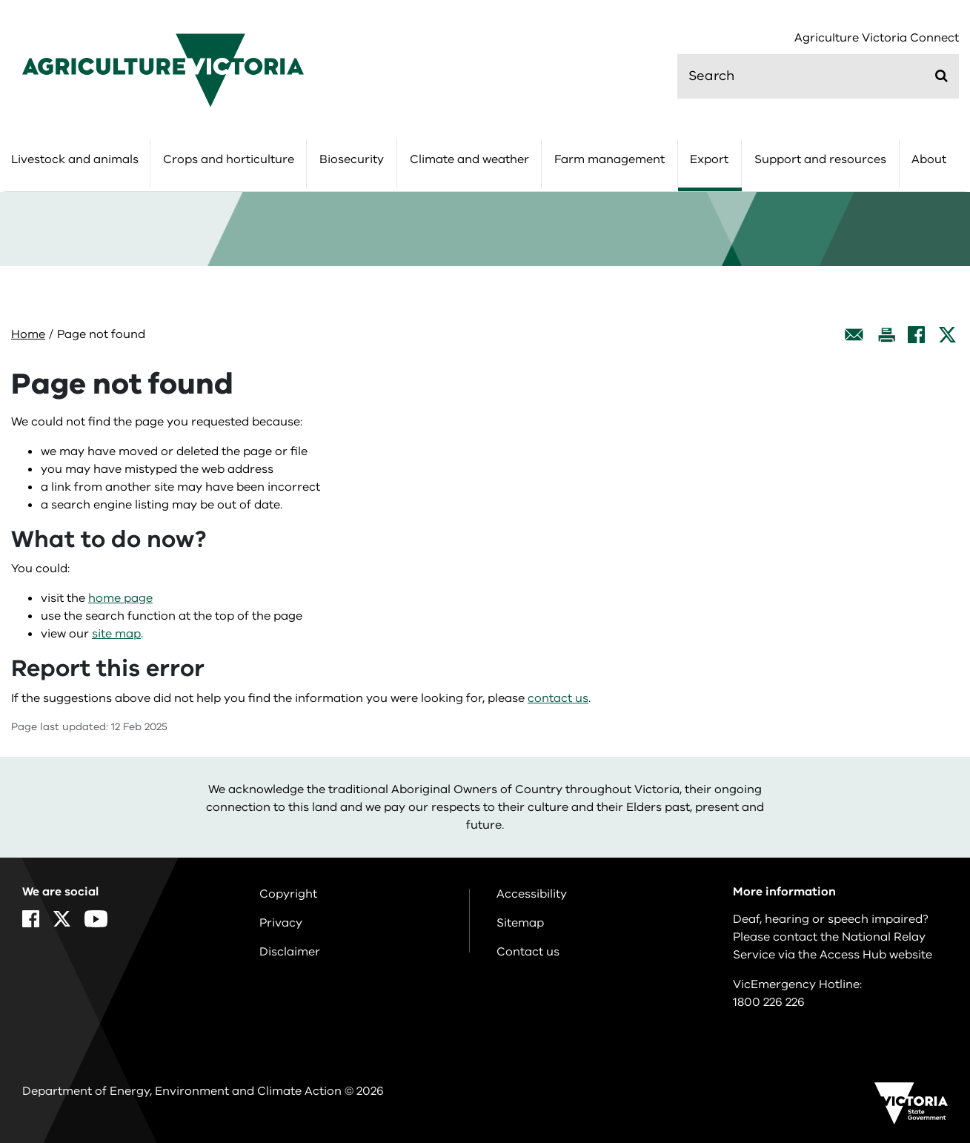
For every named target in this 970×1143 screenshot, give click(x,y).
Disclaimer (289, 952)
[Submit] (941, 75)
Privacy (280, 923)
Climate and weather (469, 159)
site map (116, 634)
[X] (947, 334)
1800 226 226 (769, 1002)
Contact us (527, 952)
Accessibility (531, 894)
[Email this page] (854, 334)
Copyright (288, 894)
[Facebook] (916, 334)
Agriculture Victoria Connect (876, 38)
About (928, 159)
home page (120, 598)
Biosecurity (351, 159)
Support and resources (820, 159)
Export (709, 159)
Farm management (609, 159)
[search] (818, 76)
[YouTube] (95, 918)
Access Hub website (876, 955)
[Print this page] (886, 334)
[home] (163, 70)
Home (28, 334)
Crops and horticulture (228, 159)
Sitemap (520, 923)
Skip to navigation (0, 0)
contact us (558, 698)
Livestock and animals (75, 159)
